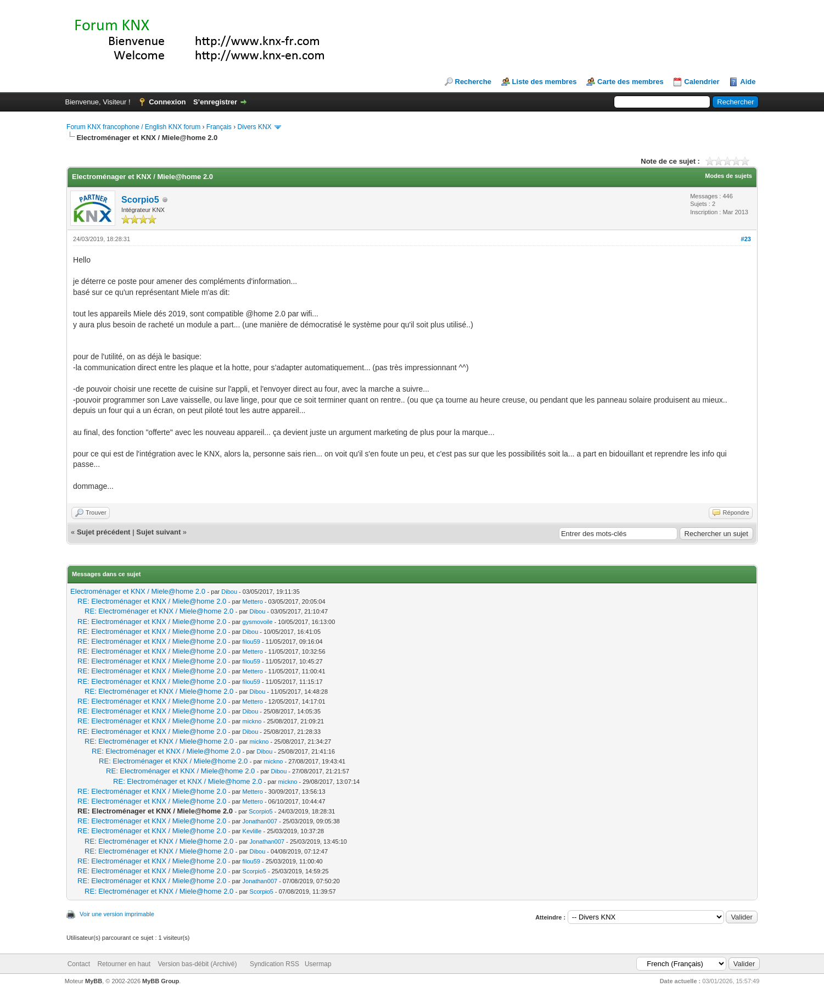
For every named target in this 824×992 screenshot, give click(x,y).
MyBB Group (160, 981)
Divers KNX (255, 127)
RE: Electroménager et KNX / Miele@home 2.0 (151, 601)
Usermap (318, 964)
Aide (747, 81)
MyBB (93, 981)
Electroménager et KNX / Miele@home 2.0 (137, 591)
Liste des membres (544, 81)
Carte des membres (630, 81)
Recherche (473, 81)
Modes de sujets (728, 175)
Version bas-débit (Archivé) (197, 964)
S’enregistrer (215, 102)
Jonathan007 (260, 821)
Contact (79, 964)
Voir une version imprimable (117, 914)
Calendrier (701, 81)
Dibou (229, 591)
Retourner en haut (123, 964)
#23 (746, 239)
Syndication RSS (274, 964)
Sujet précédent (104, 532)
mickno (252, 721)
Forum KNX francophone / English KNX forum (133, 127)
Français (219, 127)
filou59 (251, 641)
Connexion (167, 102)
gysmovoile (258, 621)
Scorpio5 (140, 199)
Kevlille (252, 831)
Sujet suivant (158, 532)
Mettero (253, 601)
